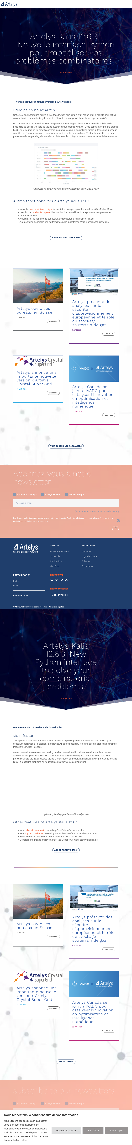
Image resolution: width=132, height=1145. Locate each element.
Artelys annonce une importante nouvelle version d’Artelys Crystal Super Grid (37, 378)
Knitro (16, 581)
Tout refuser (93, 1130)
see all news (66, 1019)
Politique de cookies (66, 1130)
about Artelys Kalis (66, 808)
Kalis (15, 585)
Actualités (55, 556)
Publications (56, 561)
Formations (87, 566)
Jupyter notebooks (34, 791)
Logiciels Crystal (89, 556)
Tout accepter (116, 1130)
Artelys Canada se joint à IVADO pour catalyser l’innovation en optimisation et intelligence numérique (92, 396)
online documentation (35, 788)
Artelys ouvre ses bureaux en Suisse (34, 310)
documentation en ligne (41, 209)
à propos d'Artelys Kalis (66, 238)
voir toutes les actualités (66, 446)
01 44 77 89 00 (61, 595)
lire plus (53, 321)
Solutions (86, 551)
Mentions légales (56, 607)
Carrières (54, 566)
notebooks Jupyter (41, 212)
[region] (66, 1127)
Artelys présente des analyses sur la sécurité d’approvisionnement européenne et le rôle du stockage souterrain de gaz (93, 313)
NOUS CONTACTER (59, 589)
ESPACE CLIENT (20, 595)
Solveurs (86, 561)
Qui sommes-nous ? (60, 551)
